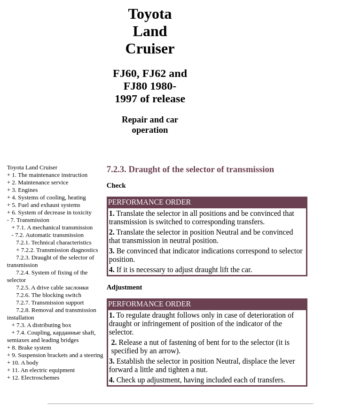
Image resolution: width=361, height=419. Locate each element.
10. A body (25, 362)
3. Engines (25, 189)
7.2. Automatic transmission (49, 234)
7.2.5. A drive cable (52, 287)
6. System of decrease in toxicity (52, 212)
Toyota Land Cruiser (32, 167)
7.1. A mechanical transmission (54, 227)
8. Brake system (31, 347)
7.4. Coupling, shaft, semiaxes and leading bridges (51, 336)
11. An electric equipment (43, 369)
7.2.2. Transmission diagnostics (59, 249)
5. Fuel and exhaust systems (46, 204)
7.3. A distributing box (43, 324)
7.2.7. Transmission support (50, 302)
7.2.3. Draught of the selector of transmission (191, 169)
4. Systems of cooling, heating (49, 197)
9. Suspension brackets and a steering (57, 354)
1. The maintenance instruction (49, 174)
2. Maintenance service (40, 182)
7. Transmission (29, 219)
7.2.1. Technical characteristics (53, 242)
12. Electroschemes (35, 377)
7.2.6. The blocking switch (48, 294)
